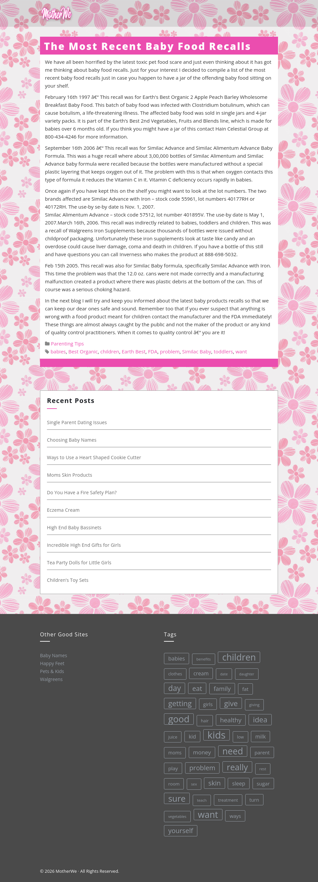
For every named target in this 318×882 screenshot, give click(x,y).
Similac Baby (196, 351)
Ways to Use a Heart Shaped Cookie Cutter (94, 457)
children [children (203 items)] (235, 656)
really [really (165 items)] (235, 765)
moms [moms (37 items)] (173, 752)
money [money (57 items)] (200, 751)
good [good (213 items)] (176, 719)
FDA (152, 351)
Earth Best (133, 351)
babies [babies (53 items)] (173, 658)
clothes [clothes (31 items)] (172, 674)
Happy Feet (51, 663)
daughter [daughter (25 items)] (243, 672)
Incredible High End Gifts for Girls (84, 545)
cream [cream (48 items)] (197, 672)
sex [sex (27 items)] (193, 783)
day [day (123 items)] (171, 688)
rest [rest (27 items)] (261, 766)
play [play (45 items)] (171, 768)
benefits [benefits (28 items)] (200, 658)
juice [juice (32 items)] (171, 737)
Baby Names (52, 655)
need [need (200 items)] (230, 750)
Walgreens (51, 678)
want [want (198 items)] (207, 814)
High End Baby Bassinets (74, 527)
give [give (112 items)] (228, 702)
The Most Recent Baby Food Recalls (147, 46)
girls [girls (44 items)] (205, 703)
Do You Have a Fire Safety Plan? (82, 492)
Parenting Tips (67, 343)
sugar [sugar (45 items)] (262, 781)
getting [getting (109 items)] (177, 703)
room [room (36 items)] (173, 784)
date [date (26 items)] (220, 672)
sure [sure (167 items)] (176, 798)
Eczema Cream (63, 510)
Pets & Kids (52, 670)
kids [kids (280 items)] (214, 734)
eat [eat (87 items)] (194, 688)
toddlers (223, 351)
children (109, 351)
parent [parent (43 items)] (260, 750)
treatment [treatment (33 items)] (227, 798)
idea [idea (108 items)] (258, 718)
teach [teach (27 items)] (201, 799)
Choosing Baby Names (72, 440)
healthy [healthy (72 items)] (228, 718)
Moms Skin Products (70, 475)
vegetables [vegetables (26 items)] (177, 816)
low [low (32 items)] (238, 735)
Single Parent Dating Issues (77, 422)
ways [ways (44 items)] (235, 814)
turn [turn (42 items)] (253, 797)
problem (170, 351)
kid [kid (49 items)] (190, 736)
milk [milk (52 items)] (258, 735)
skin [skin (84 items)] (213, 781)
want (241, 351)
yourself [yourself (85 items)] (180, 830)
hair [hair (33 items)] (202, 720)
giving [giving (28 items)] (252, 702)
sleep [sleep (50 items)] (237, 782)
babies (58, 351)
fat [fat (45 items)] (242, 687)
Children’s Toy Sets (68, 580)
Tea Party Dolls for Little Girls (79, 562)
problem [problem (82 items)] (201, 767)
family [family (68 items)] (219, 687)
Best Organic (83, 351)
